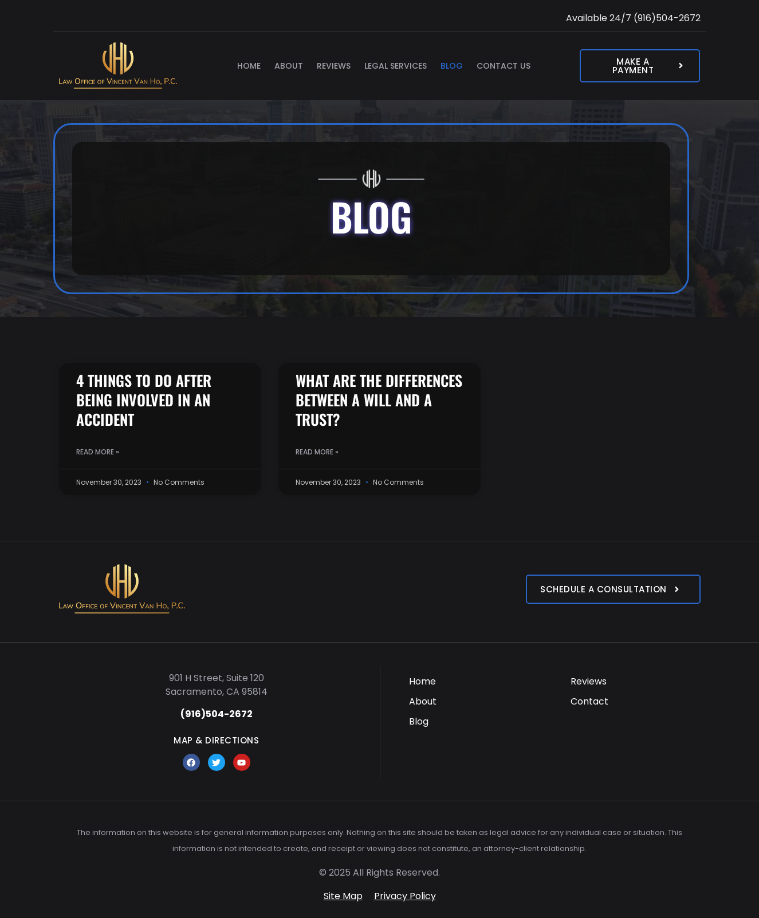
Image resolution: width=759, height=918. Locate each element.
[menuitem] (474, 681)
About (288, 66)
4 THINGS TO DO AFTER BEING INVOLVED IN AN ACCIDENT (143, 399)
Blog (452, 66)
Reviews (334, 66)
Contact (589, 701)
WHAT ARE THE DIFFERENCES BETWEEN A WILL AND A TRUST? (379, 399)
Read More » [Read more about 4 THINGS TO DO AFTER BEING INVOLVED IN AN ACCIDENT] (97, 452)
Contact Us (503, 66)
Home (249, 66)
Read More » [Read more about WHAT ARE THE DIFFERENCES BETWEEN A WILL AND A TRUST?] (317, 452)
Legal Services (395, 66)
